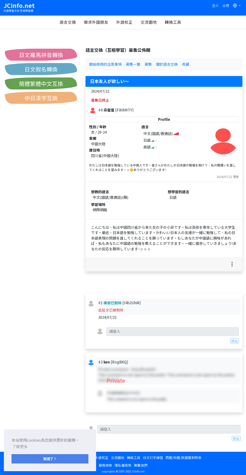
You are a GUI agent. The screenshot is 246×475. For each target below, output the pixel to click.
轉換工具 (175, 22)
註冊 (225, 5)
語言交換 (70, 22)
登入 (215, 5)
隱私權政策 (123, 465)
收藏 (185, 64)
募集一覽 (133, 64)
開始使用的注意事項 (105, 64)
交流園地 (151, 22)
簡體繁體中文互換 (41, 83)
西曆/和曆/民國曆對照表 (184, 457)
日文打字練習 (153, 457)
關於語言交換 (167, 64)
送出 (234, 340)
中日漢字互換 (41, 98)
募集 (148, 64)
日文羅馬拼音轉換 (41, 55)
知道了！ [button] (50, 458)
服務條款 (105, 465)
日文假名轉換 (41, 69)
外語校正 (127, 22)
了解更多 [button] (20, 446)
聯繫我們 (141, 465)
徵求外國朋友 (98, 22)
